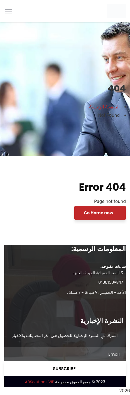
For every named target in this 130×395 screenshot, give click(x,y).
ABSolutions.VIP (39, 382)
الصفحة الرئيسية (104, 107)
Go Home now (99, 213)
